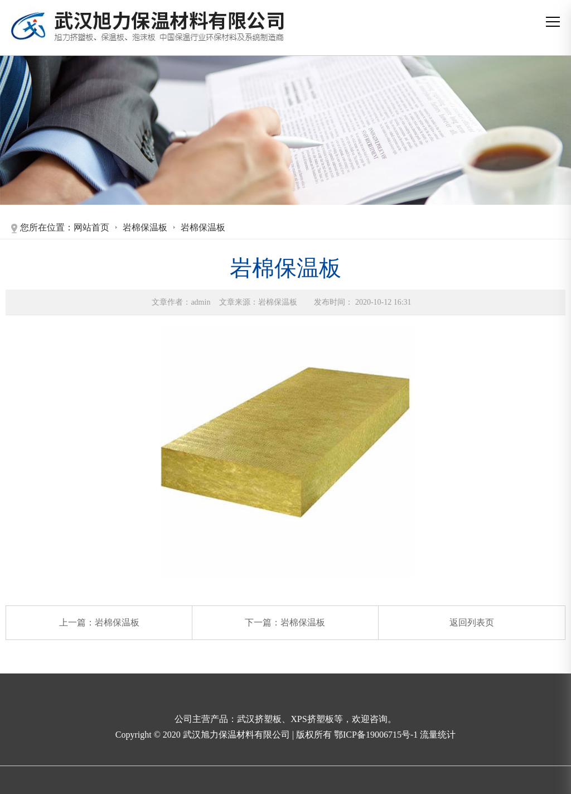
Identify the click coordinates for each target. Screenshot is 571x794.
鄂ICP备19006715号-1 (377, 734)
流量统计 (438, 734)
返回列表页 (471, 622)
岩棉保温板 (145, 227)
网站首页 (91, 227)
